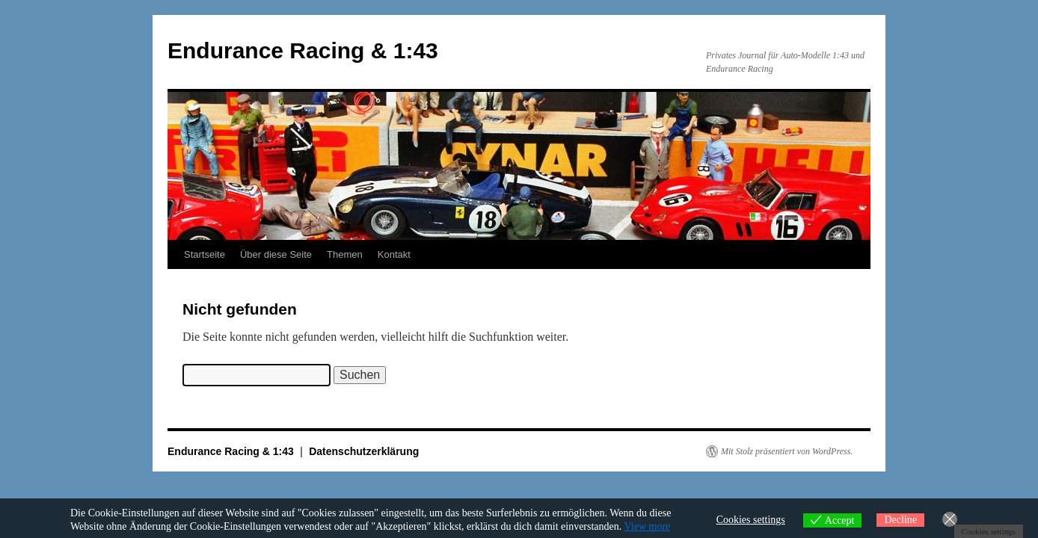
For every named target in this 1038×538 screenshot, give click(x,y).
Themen (345, 254)
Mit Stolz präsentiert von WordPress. (787, 451)
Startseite (204, 254)
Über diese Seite (276, 254)
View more (647, 526)
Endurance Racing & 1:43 (303, 50)
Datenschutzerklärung (364, 451)
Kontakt (394, 254)
